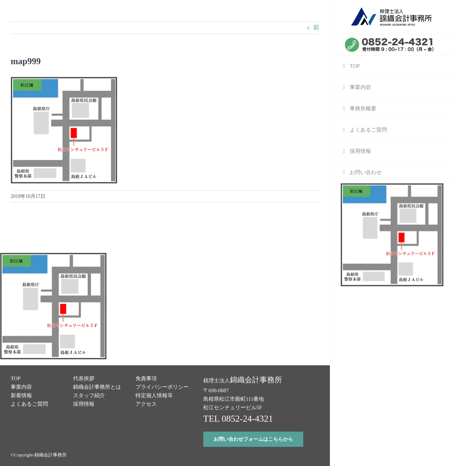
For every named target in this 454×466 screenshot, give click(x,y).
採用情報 (83, 404)
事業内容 (21, 387)
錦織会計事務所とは (97, 387)
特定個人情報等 (154, 395)
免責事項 (146, 378)
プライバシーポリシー (162, 387)
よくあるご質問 (29, 404)
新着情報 (21, 395)
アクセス (146, 404)
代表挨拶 (83, 378)
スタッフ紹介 (89, 395)
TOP (16, 378)
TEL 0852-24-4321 (238, 419)
